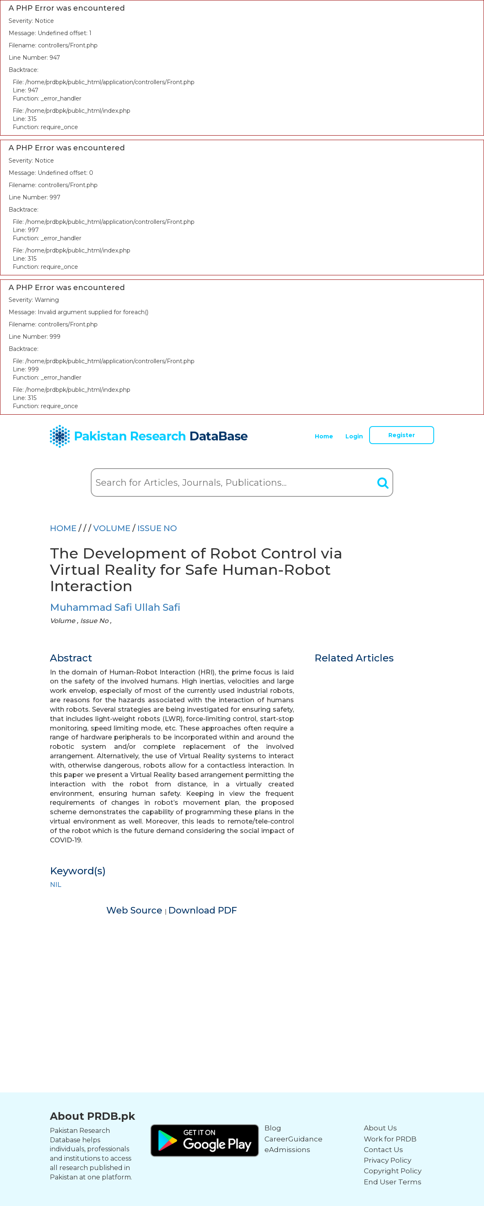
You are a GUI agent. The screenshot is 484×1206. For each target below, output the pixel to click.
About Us (380, 1128)
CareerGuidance (293, 1139)
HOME (63, 528)
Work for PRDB (390, 1139)
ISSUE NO (157, 528)
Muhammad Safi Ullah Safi (115, 607)
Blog (272, 1128)
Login (354, 436)
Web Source (135, 910)
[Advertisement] (242, 974)
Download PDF (202, 910)
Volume (112, 528)
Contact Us (383, 1150)
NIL (55, 885)
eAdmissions (287, 1150)
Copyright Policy (392, 1171)
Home (324, 436)
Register (401, 435)
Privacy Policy (387, 1160)
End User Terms (392, 1182)
